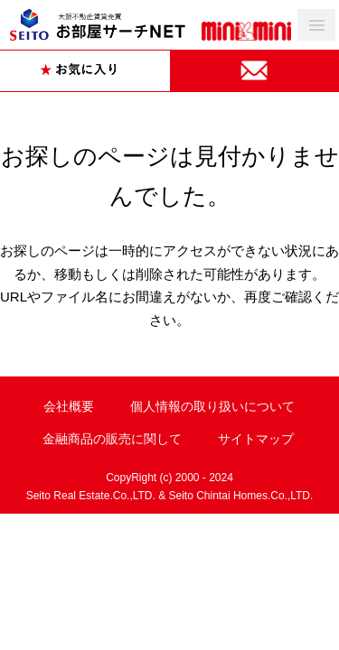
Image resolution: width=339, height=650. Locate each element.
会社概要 (68, 406)
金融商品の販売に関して (112, 439)
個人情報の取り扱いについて (212, 406)
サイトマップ (256, 439)
